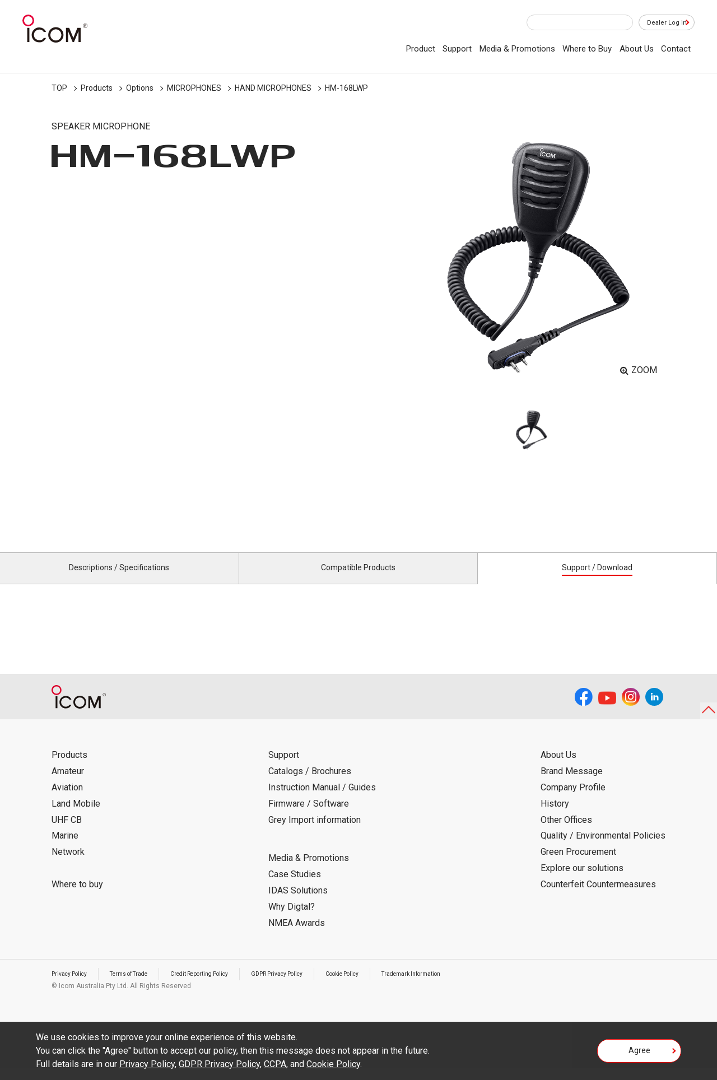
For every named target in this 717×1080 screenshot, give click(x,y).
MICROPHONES (194, 87)
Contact (676, 49)
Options (139, 87)
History (555, 816)
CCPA (275, 1064)
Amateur (68, 784)
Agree (639, 1054)
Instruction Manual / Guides (322, 800)
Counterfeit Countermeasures (598, 897)
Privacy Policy (73, 986)
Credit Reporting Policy (222, 986)
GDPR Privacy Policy (311, 986)
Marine (65, 848)
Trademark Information (464, 986)
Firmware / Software (308, 816)
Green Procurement (578, 864)
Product (420, 49)
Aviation (67, 800)
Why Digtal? (291, 919)
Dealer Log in (661, 23)
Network (68, 864)
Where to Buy (587, 49)
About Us (637, 49)
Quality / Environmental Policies (603, 848)
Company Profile (573, 800)
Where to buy (77, 897)
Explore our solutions (582, 881)
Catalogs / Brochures (309, 784)
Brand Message (572, 784)
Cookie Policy (385, 986)
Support (457, 49)
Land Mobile (76, 816)
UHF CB (67, 832)
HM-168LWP (346, 87)
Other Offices (566, 832)
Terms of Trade (140, 986)
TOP (59, 87)
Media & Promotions (517, 49)
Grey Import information (314, 832)
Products (97, 87)
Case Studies (294, 887)
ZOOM (644, 370)
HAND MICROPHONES (273, 87)
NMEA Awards (296, 935)
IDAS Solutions (298, 903)
